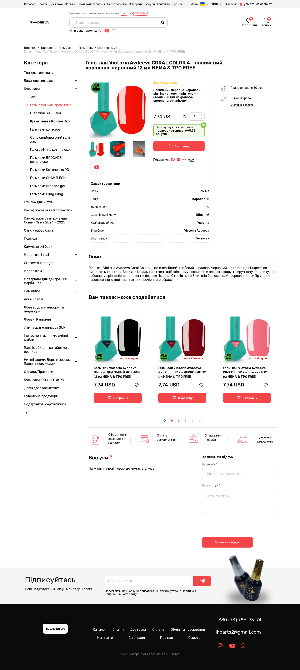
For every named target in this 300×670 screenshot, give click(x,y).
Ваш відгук (211, 485)
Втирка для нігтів (38, 202)
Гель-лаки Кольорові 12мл (98, 48)
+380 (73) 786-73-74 (134, 13)
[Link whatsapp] (115, 30)
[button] (241, 4)
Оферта (194, 638)
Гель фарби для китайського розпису (46, 350)
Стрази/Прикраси (38, 372)
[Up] (201, 114)
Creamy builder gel (38, 263)
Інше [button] (191, 159)
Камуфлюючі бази (38, 247)
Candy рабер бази (38, 230)
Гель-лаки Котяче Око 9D (44, 380)
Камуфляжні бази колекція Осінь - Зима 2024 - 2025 (45, 220)
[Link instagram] (101, 30)
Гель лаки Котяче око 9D (49, 170)
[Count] (194, 116)
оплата (249, 104)
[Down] (201, 118)
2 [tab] (171, 420)
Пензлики (32, 291)
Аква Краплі (33, 299)
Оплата (70, 4)
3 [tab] (178, 420)
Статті (42, 4)
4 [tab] (185, 420)
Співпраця (135, 4)
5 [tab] (192, 420)
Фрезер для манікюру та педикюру (44, 309)
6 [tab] (200, 420)
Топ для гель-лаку (38, 73)
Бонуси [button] (150, 4)
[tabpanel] (117, 358)
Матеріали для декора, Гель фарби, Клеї (46, 281)
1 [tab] (164, 420)
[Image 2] (117, 149)
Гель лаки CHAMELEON (48, 178)
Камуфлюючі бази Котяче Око (48, 210)
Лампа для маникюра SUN (45, 327)
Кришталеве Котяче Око (50, 121)
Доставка (55, 4)
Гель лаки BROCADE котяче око (45, 160)
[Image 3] (139, 149)
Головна (30, 48)
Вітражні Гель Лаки (45, 113)
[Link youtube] (108, 30)
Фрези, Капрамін (37, 319)
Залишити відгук (227, 542)
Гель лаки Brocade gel (47, 186)
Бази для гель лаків (39, 81)
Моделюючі (33, 271)
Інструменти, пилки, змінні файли (46, 338)
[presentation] (233, 526)
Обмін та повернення (91, 4)
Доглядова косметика (42, 388)
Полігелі (30, 239)
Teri (27, 412)
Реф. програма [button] (116, 4)
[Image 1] (96, 149)
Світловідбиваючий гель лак (50, 139)
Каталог (29, 4)
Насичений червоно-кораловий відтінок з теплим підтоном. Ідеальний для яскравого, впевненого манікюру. (177, 95)
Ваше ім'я (210, 464)
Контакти (163, 4)
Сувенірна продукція (41, 396)
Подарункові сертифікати (45, 404)
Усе (33, 97)
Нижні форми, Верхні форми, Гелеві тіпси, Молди (47, 362)
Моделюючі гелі (36, 255)
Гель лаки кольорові (45, 129)
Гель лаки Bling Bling (46, 194)
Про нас (177, 4)
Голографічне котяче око (50, 150)
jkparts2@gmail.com (238, 632)
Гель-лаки (66, 48)
